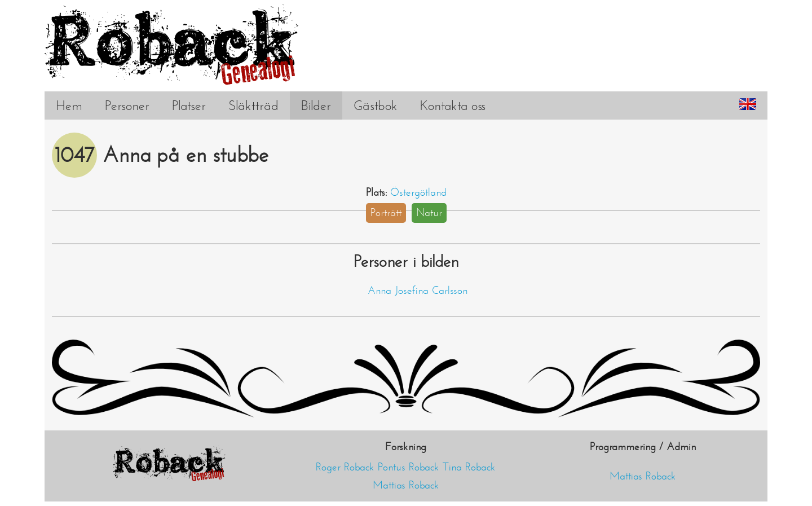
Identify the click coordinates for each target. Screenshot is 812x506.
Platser (189, 105)
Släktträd (253, 105)
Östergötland (418, 192)
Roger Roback (345, 467)
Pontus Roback (408, 467)
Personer (127, 105)
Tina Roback (469, 467)
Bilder (316, 105)
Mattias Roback (406, 485)
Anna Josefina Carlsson (417, 290)
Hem (69, 105)
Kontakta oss (453, 105)
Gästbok (376, 105)
